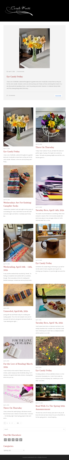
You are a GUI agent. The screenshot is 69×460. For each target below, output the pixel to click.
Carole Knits (30, 457)
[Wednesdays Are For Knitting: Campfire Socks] (18, 193)
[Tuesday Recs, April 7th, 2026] (50, 309)
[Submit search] (63, 429)
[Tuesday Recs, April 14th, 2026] (50, 193)
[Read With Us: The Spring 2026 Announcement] (50, 401)
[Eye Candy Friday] (18, 135)
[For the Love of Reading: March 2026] (18, 359)
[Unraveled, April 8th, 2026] (18, 309)
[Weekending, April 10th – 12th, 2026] (18, 252)
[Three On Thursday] (50, 135)
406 (18, 423)
